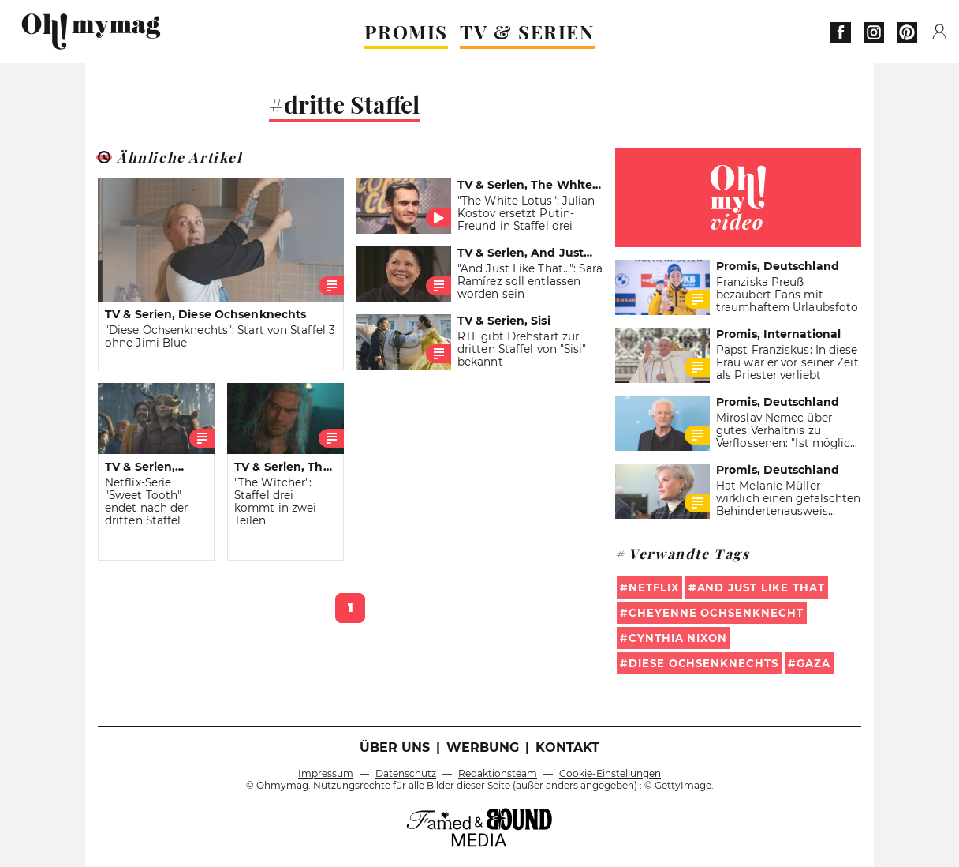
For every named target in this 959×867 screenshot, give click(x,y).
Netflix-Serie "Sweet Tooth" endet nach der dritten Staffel (146, 501)
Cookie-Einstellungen (610, 773)
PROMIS (406, 31)
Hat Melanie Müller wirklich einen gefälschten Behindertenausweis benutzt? (788, 504)
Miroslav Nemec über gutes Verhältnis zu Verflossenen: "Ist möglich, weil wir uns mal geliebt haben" (788, 443)
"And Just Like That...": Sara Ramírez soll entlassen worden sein (530, 281)
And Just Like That (761, 587)
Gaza (813, 663)
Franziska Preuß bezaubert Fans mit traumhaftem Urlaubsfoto (787, 294)
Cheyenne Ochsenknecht (716, 612)
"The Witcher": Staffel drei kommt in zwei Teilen (275, 501)
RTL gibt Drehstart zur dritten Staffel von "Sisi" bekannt (522, 349)
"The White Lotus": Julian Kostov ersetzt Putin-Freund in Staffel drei (526, 213)
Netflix (654, 587)
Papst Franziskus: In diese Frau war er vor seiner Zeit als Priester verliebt (787, 362)
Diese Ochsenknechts (703, 663)
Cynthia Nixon (678, 638)
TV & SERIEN (527, 31)
